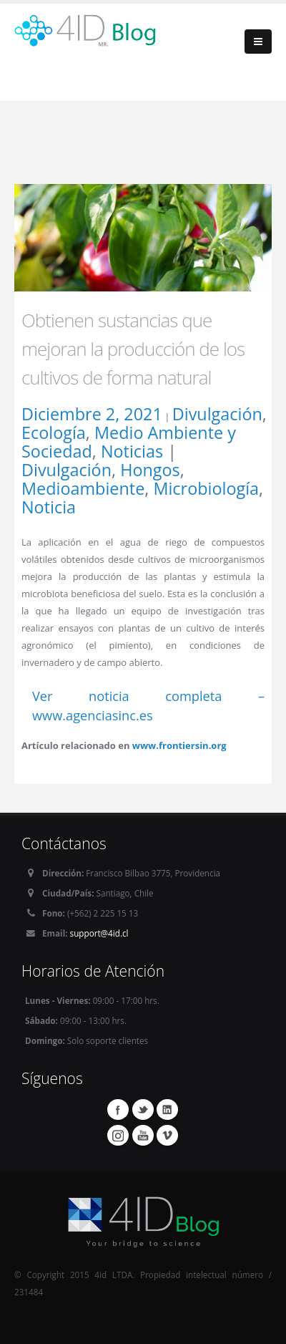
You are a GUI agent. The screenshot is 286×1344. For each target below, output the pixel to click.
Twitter (143, 1109)
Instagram (118, 1135)
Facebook (118, 1109)
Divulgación (217, 413)
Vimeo (167, 1135)
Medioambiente (82, 488)
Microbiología (206, 488)
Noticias (132, 451)
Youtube (143, 1135)
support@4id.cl (99, 933)
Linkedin (167, 1109)
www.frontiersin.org (179, 745)
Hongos (150, 469)
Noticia (48, 506)
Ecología (53, 432)
